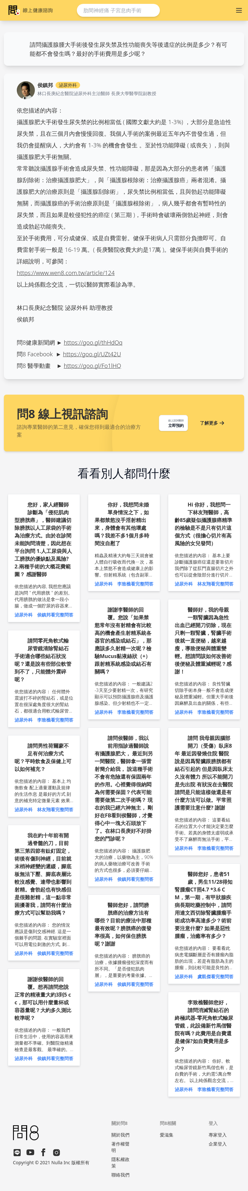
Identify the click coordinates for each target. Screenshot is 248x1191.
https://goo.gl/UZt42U (92, 354)
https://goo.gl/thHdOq (93, 342)
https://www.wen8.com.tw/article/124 (66, 273)
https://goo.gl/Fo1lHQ (92, 365)
